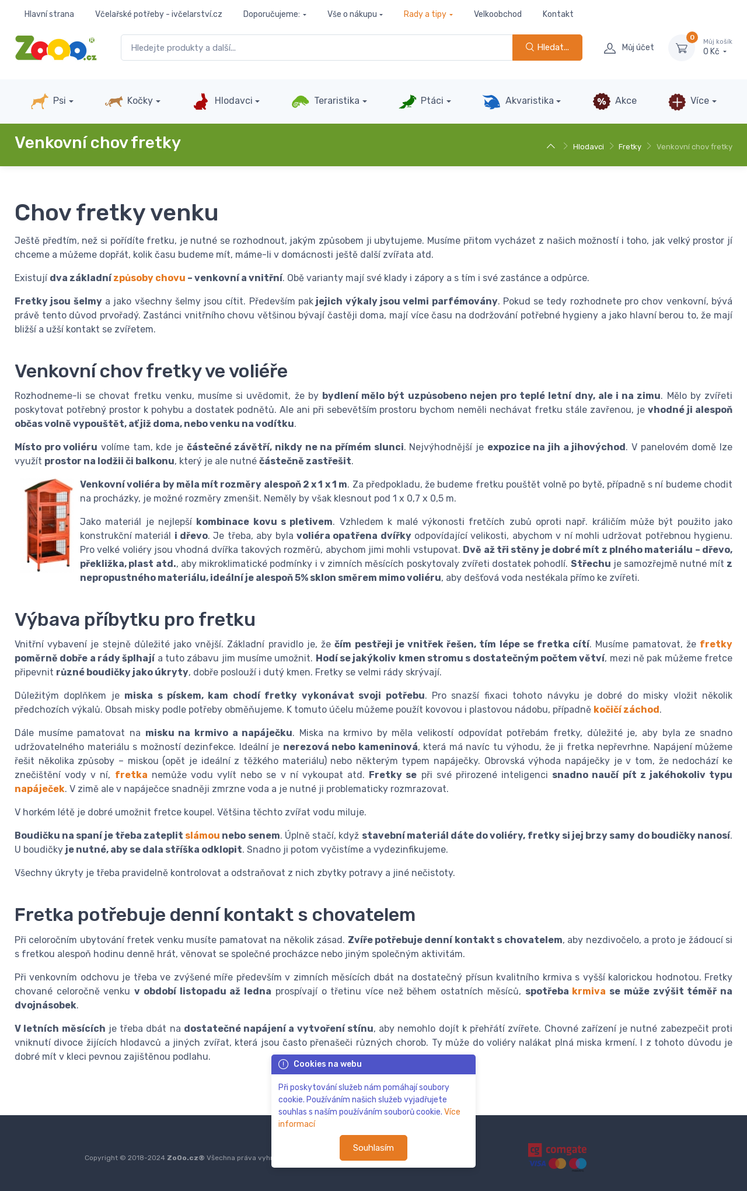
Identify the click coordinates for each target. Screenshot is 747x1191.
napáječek (40, 788)
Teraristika (325, 101)
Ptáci (421, 101)
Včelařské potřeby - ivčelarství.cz (158, 14)
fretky (716, 644)
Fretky (630, 146)
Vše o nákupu (352, 14)
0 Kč (717, 47)
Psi (48, 101)
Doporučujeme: (271, 14)
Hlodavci (221, 101)
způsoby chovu (149, 277)
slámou (202, 835)
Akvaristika (517, 101)
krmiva (589, 991)
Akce (614, 101)
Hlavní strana (49, 14)
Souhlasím (373, 1148)
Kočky (128, 101)
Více (688, 101)
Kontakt (558, 14)
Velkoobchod (498, 14)
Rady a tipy (425, 14)
